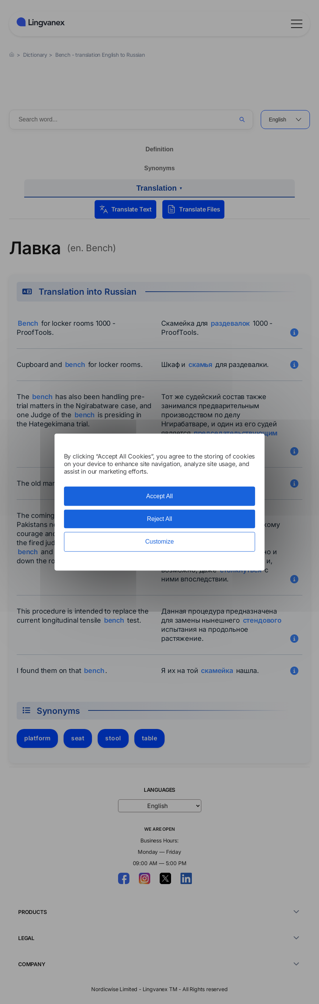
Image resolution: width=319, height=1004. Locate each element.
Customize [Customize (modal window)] (159, 542)
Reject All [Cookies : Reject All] (159, 519)
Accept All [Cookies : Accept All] (159, 496)
